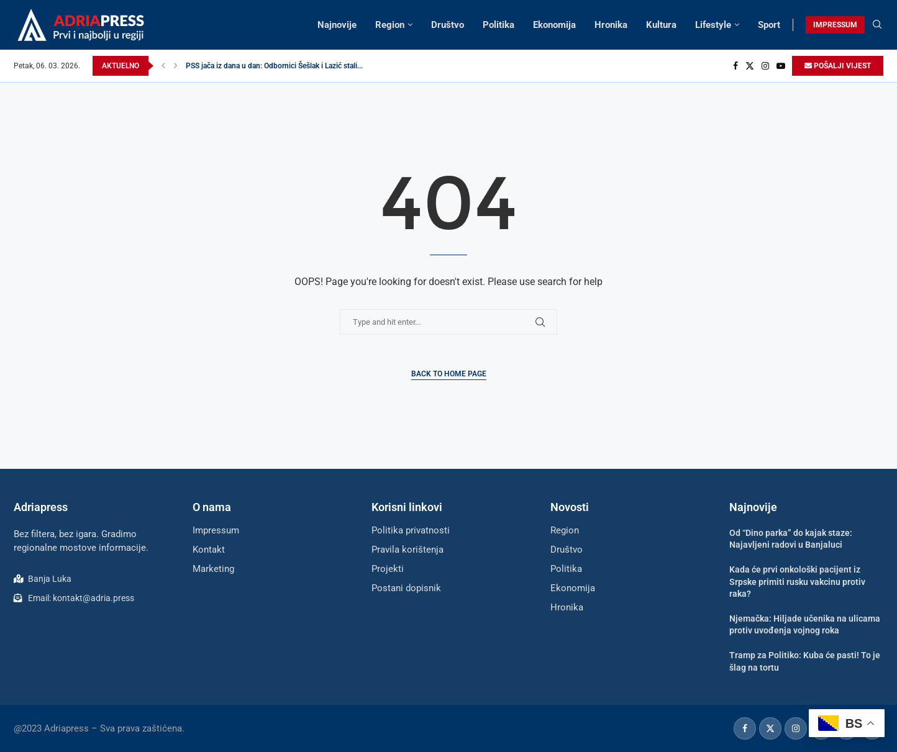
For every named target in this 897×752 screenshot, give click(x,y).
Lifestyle (713, 24)
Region (389, 24)
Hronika (610, 24)
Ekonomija (554, 24)
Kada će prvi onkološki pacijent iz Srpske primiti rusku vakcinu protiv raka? (797, 581)
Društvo (447, 24)
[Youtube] (781, 66)
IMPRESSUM (835, 24)
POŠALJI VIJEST (837, 65)
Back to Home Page (448, 373)
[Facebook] (735, 66)
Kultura (661, 24)
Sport (769, 24)
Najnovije (337, 24)
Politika (498, 24)
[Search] (877, 25)
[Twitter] (750, 66)
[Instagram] (765, 66)
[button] (163, 66)
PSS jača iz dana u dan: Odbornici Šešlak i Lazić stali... (274, 65)
